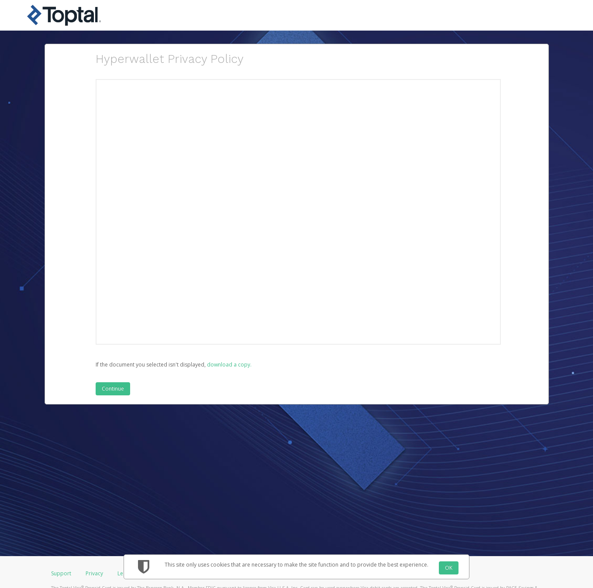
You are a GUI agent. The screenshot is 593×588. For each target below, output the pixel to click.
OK (448, 567)
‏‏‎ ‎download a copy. (229, 364)
